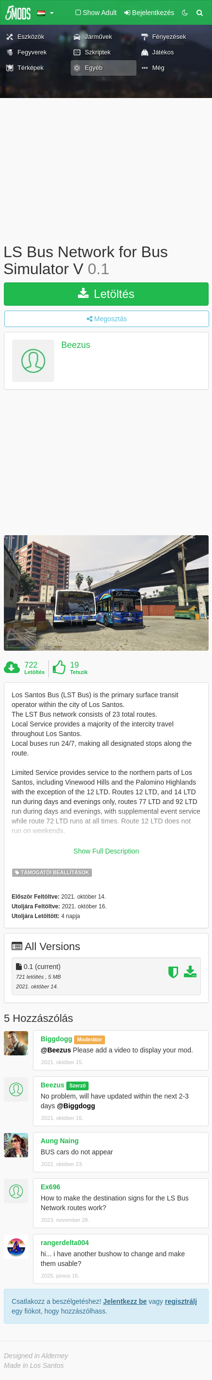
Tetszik (79, 672)
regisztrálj (181, 1301)
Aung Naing (60, 1141)
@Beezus (56, 1050)
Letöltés (106, 293)
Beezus (76, 345)
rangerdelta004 (65, 1243)
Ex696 (50, 1187)
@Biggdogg (76, 1106)
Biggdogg (56, 1039)
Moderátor (89, 1039)
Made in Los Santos (34, 1365)
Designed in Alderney (36, 1356)
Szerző (77, 1085)
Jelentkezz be (125, 1301)
